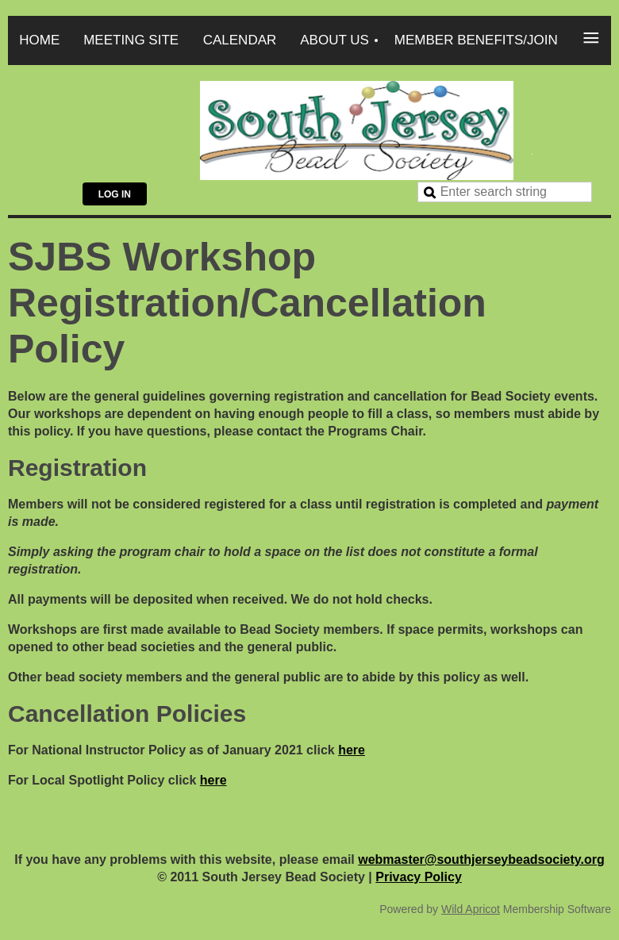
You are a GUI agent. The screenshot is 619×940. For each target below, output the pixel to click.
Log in (114, 194)
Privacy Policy (418, 877)
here (351, 750)
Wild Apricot (470, 909)
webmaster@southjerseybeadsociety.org (481, 859)
